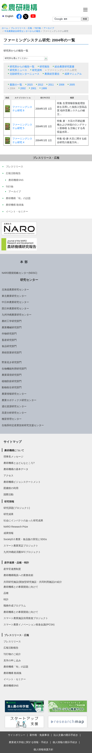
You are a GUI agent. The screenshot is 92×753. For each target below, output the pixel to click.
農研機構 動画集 (13, 673)
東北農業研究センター (14, 295)
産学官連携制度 (12, 569)
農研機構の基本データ (16, 469)
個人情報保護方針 (43, 749)
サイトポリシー (16, 735)
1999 (44, 88)
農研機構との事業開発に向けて (21, 586)
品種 (6, 593)
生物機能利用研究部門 (14, 368)
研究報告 (44, 66)
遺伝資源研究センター (14, 406)
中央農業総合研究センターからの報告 (22, 31)
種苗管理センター (12, 418)
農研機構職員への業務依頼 (18, 575)
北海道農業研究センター (15, 289)
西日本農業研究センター (15, 308)
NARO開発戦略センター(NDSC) (19, 272)
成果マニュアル (73, 73)
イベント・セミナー (15, 679)
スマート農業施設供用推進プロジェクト (26, 618)
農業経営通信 (51, 73)
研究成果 (8, 514)
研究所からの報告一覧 (22, 66)
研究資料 (37, 70)
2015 (30, 84)
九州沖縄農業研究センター (16, 314)
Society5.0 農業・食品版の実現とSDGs (25, 539)
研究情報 (9, 501)
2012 (40, 84)
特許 (6, 599)
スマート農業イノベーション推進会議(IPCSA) (29, 624)
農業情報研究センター (14, 393)
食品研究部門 (9, 346)
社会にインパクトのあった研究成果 (23, 520)
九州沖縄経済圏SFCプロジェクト (22, 552)
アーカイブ (48, 28)
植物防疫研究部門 (12, 381)
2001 (33, 88)
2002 (23, 88)
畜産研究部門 (9, 340)
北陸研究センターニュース (24, 73)
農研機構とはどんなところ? (19, 463)
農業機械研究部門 (12, 327)
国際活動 (8, 494)
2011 (51, 84)
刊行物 (37, 28)
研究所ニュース (18, 70)
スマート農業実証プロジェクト (21, 545)
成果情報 (8, 533)
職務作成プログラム (15, 605)
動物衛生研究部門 (12, 387)
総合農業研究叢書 (64, 66)
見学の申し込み (12, 660)
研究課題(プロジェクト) (17, 507)
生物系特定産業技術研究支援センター (23, 425)
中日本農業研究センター (15, 302)
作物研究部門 (9, 333)
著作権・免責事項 (39, 735)
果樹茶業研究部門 (12, 352)
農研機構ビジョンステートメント (22, 481)
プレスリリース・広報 (21, 28)
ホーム (5, 28)
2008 (61, 84)
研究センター (29, 280)
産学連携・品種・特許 (16, 562)
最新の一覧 (16, 84)
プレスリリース (12, 641)
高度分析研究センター (14, 412)
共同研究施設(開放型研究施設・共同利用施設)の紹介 (33, 581)
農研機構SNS (11, 685)
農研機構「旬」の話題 (16, 666)
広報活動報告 (11, 647)
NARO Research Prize (16, 526)
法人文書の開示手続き (65, 735)
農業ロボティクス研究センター (19, 400)
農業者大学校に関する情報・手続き (28, 742)
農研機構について (14, 450)
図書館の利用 (11, 488)
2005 (72, 84)
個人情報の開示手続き (65, 742)
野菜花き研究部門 (12, 362)
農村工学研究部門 (12, 321)
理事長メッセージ (13, 456)
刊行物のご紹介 (12, 654)
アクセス (8, 475)
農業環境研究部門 (12, 374)
